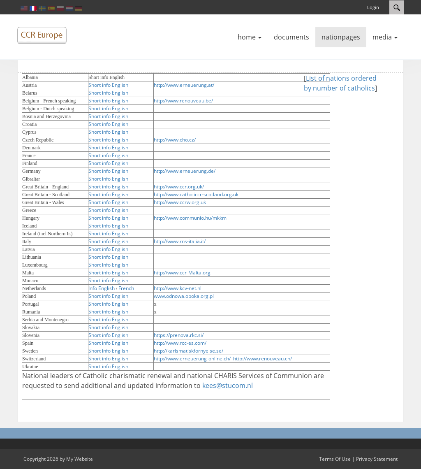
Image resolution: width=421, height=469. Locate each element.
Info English (101, 288)
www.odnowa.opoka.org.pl (184, 296)
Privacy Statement (377, 458)
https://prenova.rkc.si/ (179, 335)
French (126, 288)
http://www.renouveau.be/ (183, 100)
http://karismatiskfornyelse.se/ (188, 350)
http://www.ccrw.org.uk (180, 202)
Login (373, 7)
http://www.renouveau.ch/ (262, 358)
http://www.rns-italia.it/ (180, 241)
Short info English (108, 84)
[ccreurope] (42, 35)
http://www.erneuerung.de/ (184, 170)
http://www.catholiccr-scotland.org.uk (196, 194)
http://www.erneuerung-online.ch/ (192, 358)
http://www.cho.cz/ (175, 139)
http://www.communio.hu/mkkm (190, 217)
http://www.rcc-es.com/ (180, 342)
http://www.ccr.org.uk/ (179, 186)
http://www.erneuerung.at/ (184, 84)
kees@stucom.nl (227, 385)
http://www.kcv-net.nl (177, 288)
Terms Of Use (335, 458)
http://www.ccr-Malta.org (182, 272)
